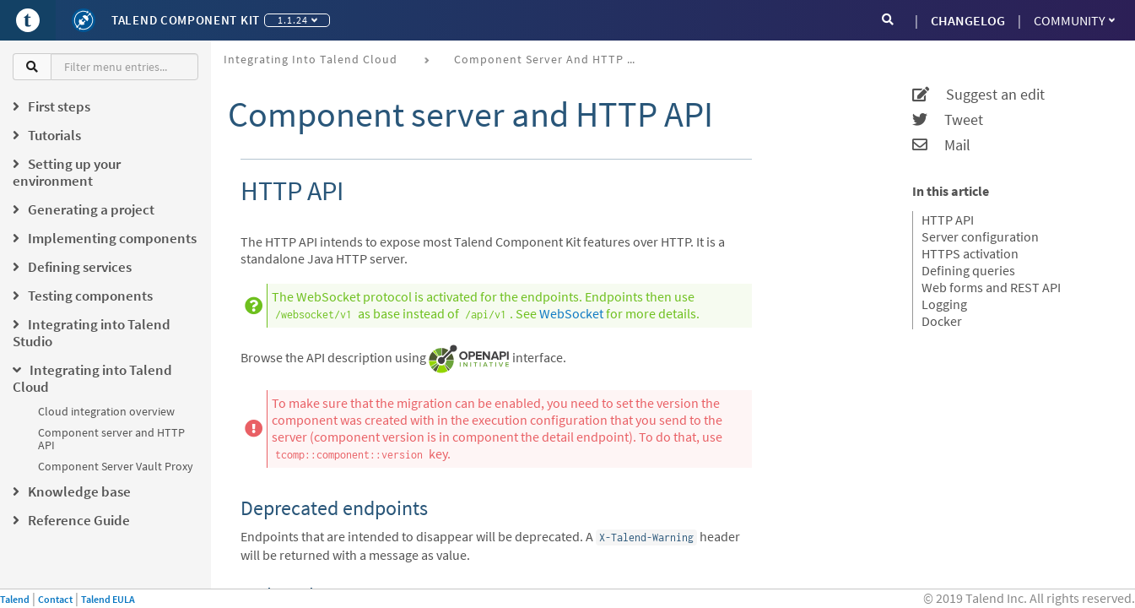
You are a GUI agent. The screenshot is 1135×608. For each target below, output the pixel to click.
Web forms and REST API (991, 287)
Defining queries (968, 270)
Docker (942, 320)
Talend (15, 599)
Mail (941, 145)
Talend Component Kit (185, 20)
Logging (944, 304)
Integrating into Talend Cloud (310, 59)
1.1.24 (297, 20)
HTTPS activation (970, 253)
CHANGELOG (968, 20)
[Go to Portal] (28, 20)
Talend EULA (108, 599)
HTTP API (948, 219)
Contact (55, 599)
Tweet (947, 119)
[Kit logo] (83, 20)
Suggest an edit (978, 94)
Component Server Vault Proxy (115, 466)
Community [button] (1074, 20)
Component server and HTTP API (111, 439)
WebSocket (571, 313)
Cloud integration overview (106, 411)
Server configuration (980, 236)
